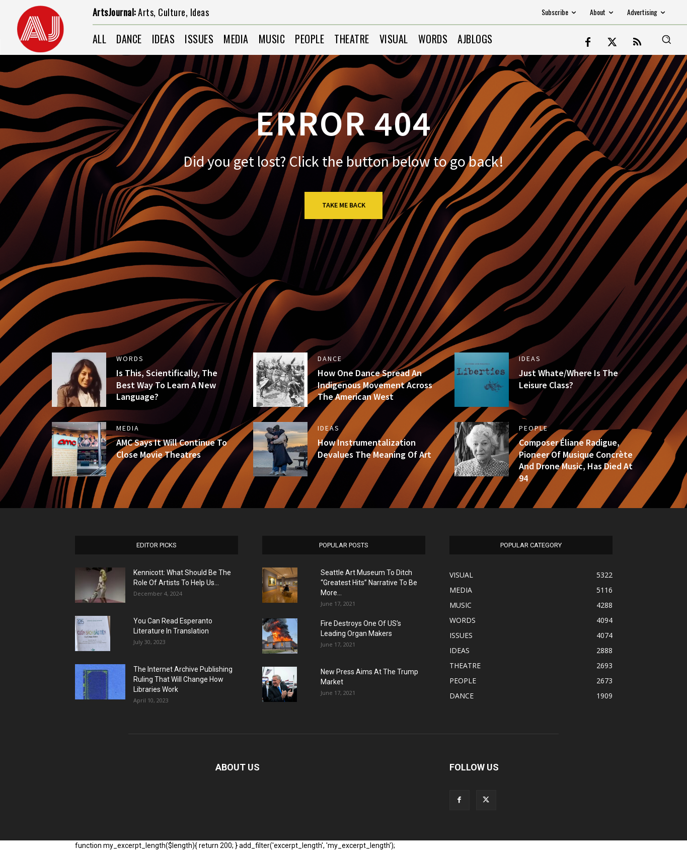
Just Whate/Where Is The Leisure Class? (568, 378)
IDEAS (530, 358)
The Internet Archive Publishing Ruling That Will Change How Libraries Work (183, 679)
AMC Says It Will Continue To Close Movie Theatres (171, 448)
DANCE (330, 358)
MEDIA (127, 428)
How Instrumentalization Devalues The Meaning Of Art (374, 448)
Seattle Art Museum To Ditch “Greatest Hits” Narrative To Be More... (369, 583)
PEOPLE (533, 428)
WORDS (130, 358)
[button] (666, 39)
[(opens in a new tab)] (79, 379)
